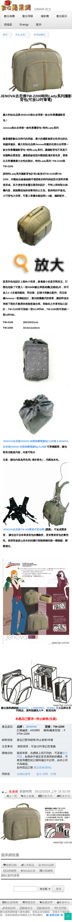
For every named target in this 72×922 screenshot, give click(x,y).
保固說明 (9, 908)
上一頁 (11, 796)
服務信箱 (52, 915)
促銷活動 (10, 864)
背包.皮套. (20, 34)
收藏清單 (46, 902)
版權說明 (43, 908)
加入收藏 (27, 796)
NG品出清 (28, 870)
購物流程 (28, 902)
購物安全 (26, 908)
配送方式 (63, 796)
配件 (5, 34)
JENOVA (24, 708)
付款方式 (45, 796)
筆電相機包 (39, 34)
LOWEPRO (37, 708)
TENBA (51, 708)
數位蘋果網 (10, 902)
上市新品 (27, 864)
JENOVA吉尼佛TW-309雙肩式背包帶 (23, 529)
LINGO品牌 (46, 864)
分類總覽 (46, 870)
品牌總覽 (9, 870)
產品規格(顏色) (43, 767)
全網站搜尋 (23, 773)
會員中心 (63, 902)
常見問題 (60, 908)
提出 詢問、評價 (46, 773)
